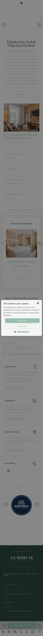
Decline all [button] (22, 326)
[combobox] (38, 303)
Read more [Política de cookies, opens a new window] (7, 315)
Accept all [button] (22, 321)
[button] (21, 332)
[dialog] (21, 318)
